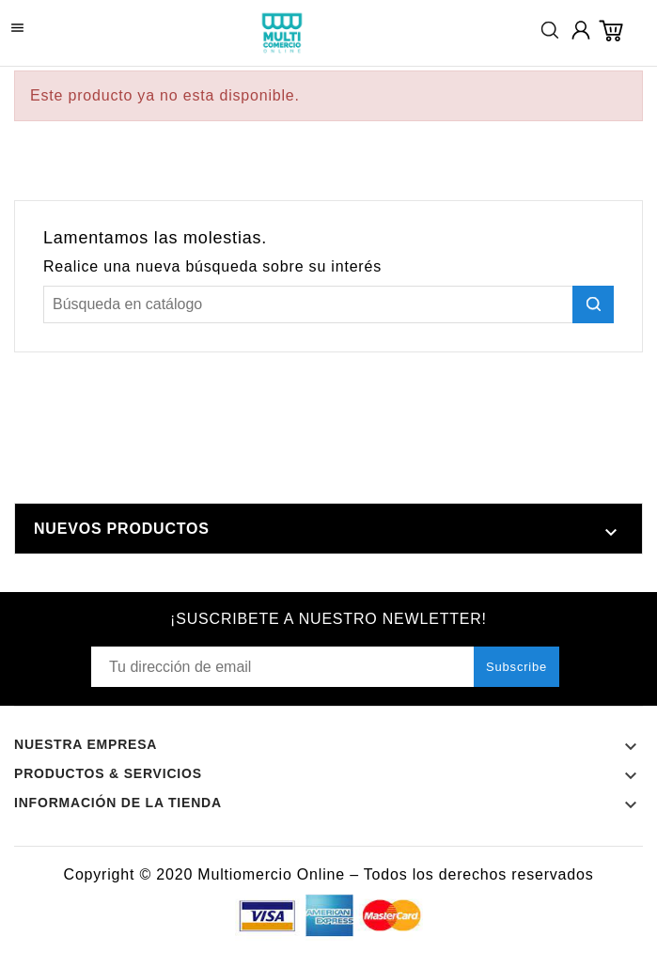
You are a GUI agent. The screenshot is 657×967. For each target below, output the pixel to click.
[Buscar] (328, 304)
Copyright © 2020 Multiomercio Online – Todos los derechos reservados (329, 874)
